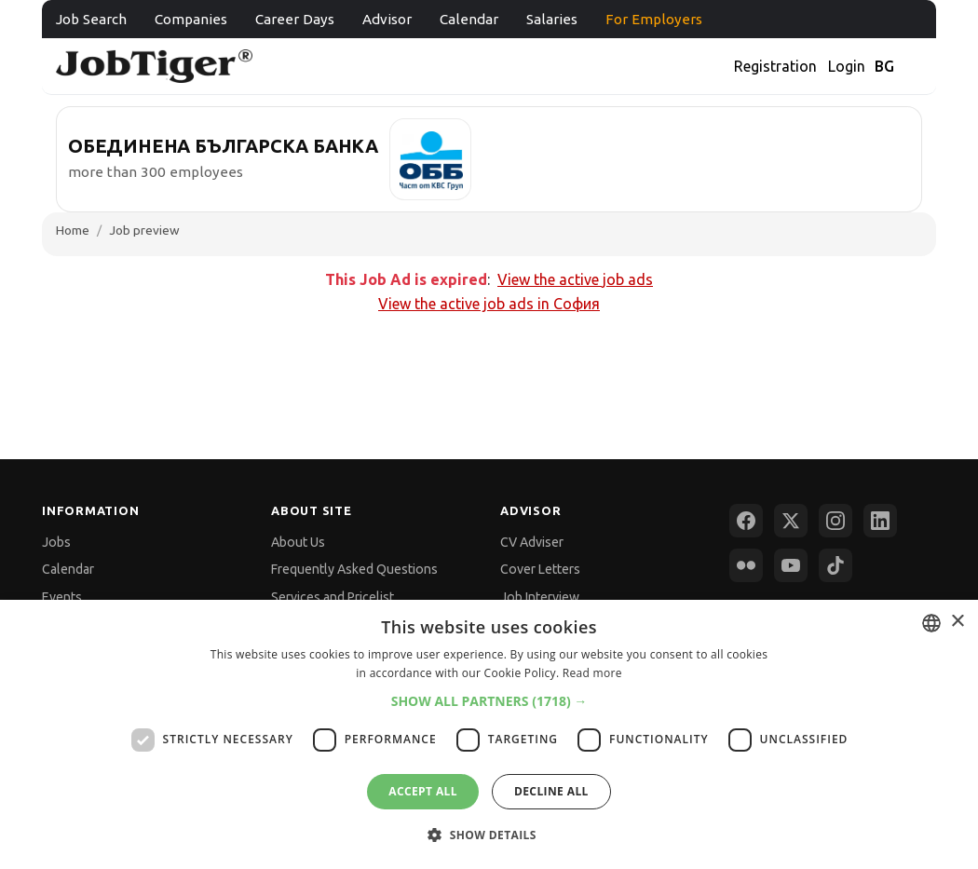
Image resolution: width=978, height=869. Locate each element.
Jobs (56, 542)
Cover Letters (540, 569)
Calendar (469, 19)
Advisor (387, 19)
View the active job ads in (489, 303)
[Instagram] (835, 520)
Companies (191, 19)
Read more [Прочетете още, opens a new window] (592, 673)
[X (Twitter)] (791, 520)
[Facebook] (746, 520)
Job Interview (539, 597)
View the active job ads (575, 279)
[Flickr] (746, 565)
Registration (775, 66)
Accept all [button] (422, 791)
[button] (489, 701)
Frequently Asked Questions (354, 569)
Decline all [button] (551, 791)
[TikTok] (835, 565)
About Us (298, 542)
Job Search (91, 19)
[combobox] (931, 623)
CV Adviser (532, 542)
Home (72, 230)
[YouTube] (791, 565)
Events (62, 597)
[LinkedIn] (880, 520)
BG (884, 66)
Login (846, 66)
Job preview (144, 230)
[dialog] (489, 734)
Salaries (551, 19)
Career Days (294, 19)
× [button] (957, 622)
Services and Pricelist (332, 597)
